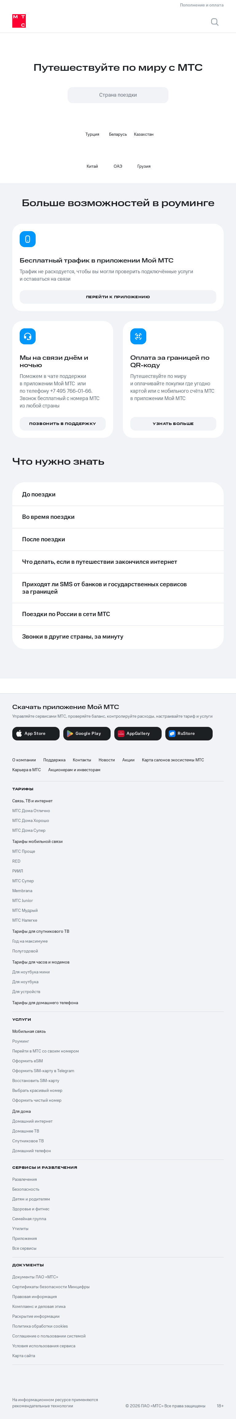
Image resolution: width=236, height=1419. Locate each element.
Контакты (82, 760)
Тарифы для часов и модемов (40, 962)
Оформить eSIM (27, 1061)
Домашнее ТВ (25, 1131)
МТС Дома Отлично (31, 811)
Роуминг (20, 1041)
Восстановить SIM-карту (35, 1081)
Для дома (21, 1111)
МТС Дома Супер (28, 831)
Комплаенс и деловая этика (38, 1307)
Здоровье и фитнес (30, 1209)
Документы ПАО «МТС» (35, 1277)
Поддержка (54, 760)
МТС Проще (23, 851)
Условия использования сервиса (43, 1346)
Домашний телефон (31, 1151)
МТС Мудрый (25, 911)
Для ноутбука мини (31, 972)
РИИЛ (17, 871)
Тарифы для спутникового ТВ (40, 931)
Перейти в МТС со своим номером (45, 1051)
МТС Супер (23, 881)
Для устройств (26, 992)
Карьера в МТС (26, 770)
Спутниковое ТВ (28, 1141)
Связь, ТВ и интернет (32, 801)
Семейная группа (29, 1219)
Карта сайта (23, 1356)
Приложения (24, 1239)
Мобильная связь (29, 1031)
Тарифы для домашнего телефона (45, 1003)
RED (16, 861)
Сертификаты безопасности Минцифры (51, 1287)
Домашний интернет (32, 1121)
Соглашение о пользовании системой (49, 1336)
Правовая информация (34, 1297)
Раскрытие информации (36, 1316)
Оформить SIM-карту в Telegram (43, 1071)
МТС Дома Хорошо (30, 821)
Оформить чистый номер (36, 1100)
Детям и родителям (31, 1199)
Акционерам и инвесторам (74, 770)
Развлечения (24, 1179)
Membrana (22, 891)
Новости (107, 760)
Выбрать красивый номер (37, 1091)
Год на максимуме (30, 941)
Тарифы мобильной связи (37, 842)
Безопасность (25, 1189)
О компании (24, 760)
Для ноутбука (25, 982)
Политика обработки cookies (40, 1326)
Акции (128, 760)
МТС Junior (22, 901)
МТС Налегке (24, 920)
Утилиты (20, 1229)
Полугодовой (25, 951)
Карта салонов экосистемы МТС (173, 760)
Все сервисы (24, 1248)
